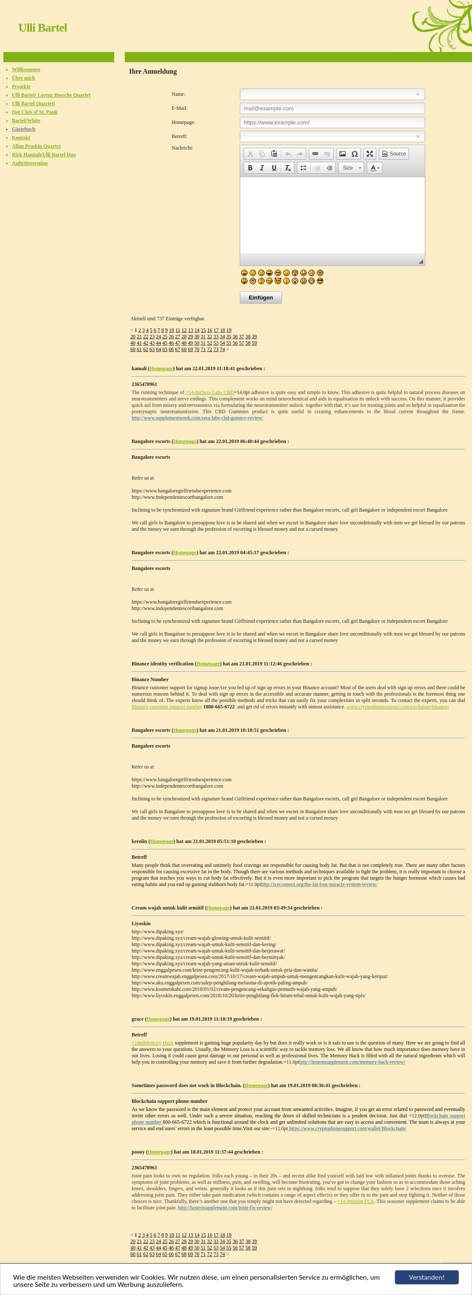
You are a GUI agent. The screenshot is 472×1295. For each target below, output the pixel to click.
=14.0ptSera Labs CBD (210, 392)
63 (152, 349)
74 (222, 349)
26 (171, 337)
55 (228, 343)
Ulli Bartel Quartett (33, 103)
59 (254, 343)
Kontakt (21, 138)
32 (209, 337)
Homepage (161, 368)
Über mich (23, 78)
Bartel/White (26, 121)
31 (203, 337)
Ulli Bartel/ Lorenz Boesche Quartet (51, 95)
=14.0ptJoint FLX (355, 1201)
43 (152, 343)
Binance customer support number (167, 707)
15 (203, 330)
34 (222, 337)
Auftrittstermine (30, 163)
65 (164, 349)
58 (247, 343)
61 (139, 349)
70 (196, 349)
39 (254, 337)
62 (145, 349)
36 (235, 337)
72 (209, 349)
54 (222, 343)
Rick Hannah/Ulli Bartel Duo (44, 155)
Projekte (21, 86)
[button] (250, 153)
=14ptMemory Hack (152, 1043)
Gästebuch (23, 129)
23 (152, 337)
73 (216, 349)
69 (190, 349)
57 (241, 343)
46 (171, 343)
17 (216, 330)
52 (209, 343)
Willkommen (26, 69)
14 (196, 330)
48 (184, 343)
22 (145, 337)
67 (177, 349)
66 (171, 349)
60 (132, 349)
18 (222, 330)
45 (164, 343)
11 (178, 330)
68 (184, 349)
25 (164, 337)
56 (235, 343)
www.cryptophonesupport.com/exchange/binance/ (398, 707)
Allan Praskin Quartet (36, 146)
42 (145, 343)
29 (190, 337)
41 (139, 343)
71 (203, 349)
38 (247, 337)
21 (139, 337)
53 (216, 343)
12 (184, 330)
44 (158, 343)
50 (196, 343)
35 (228, 337)
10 (171, 330)
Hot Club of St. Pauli (35, 112)
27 (177, 337)
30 (196, 337)
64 (158, 349)
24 (158, 337)
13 (190, 330)
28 (184, 337)
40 (132, 343)
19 (228, 330)
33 (216, 337)
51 (203, 343)
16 (209, 330)
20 (132, 337)
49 (190, 343)
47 (177, 343)
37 (241, 337)
